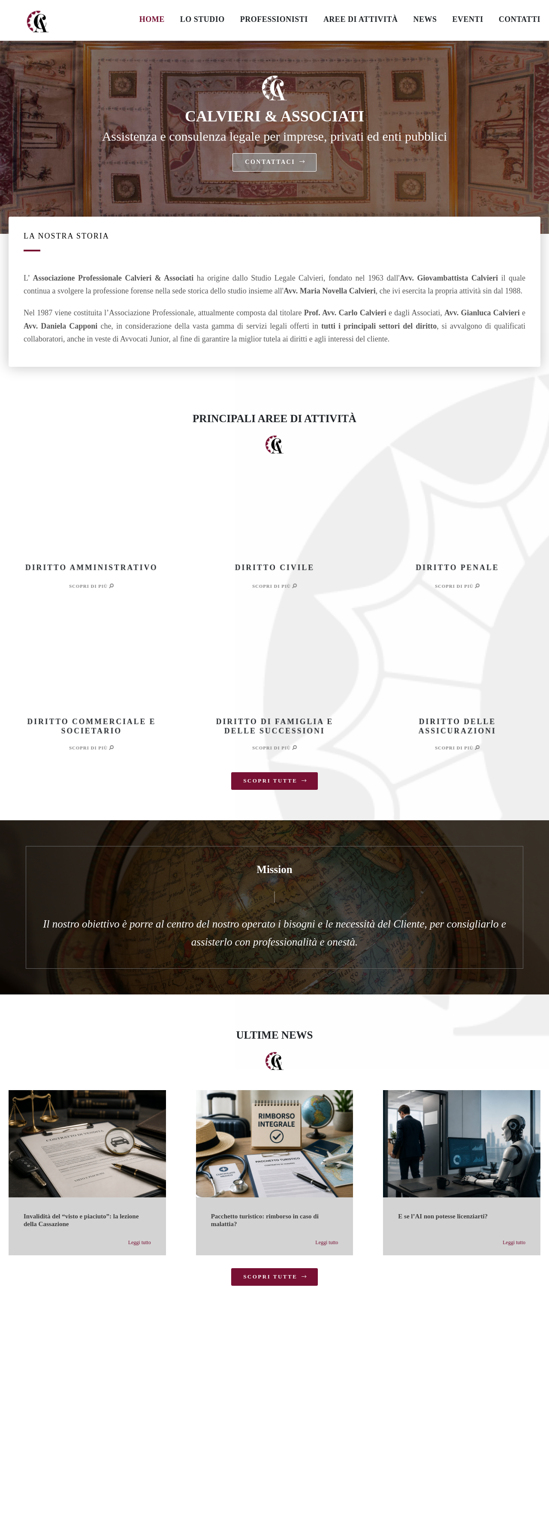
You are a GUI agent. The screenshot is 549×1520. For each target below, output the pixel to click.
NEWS (425, 19)
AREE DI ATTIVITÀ (360, 19)
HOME (152, 19)
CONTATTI (519, 19)
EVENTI (467, 19)
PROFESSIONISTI (274, 19)
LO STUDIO (202, 19)
